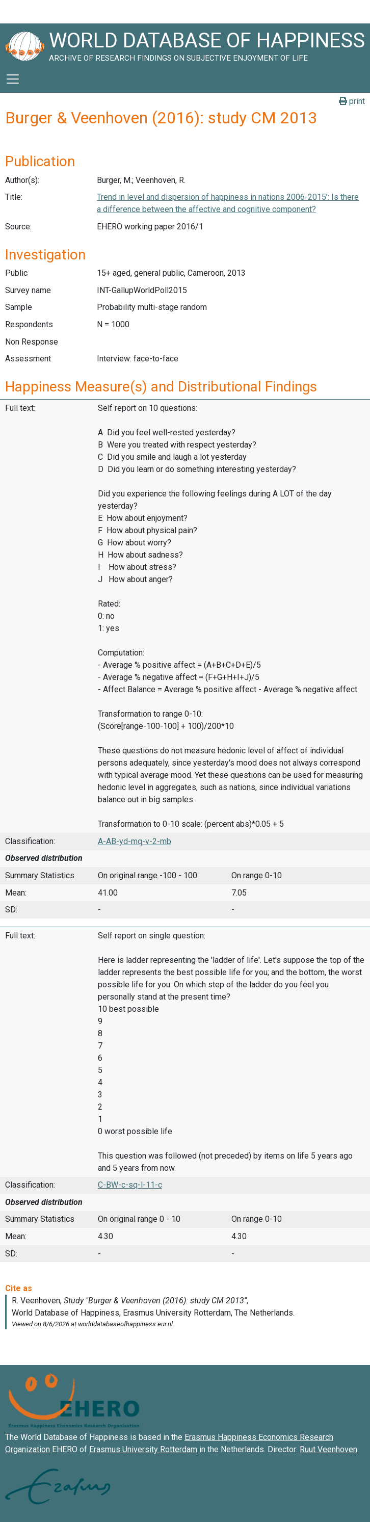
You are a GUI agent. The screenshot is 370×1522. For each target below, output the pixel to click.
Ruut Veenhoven (328, 1449)
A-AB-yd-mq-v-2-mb (134, 841)
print (352, 101)
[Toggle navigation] (12, 79)
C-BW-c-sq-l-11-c (130, 1185)
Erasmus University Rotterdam (143, 1449)
